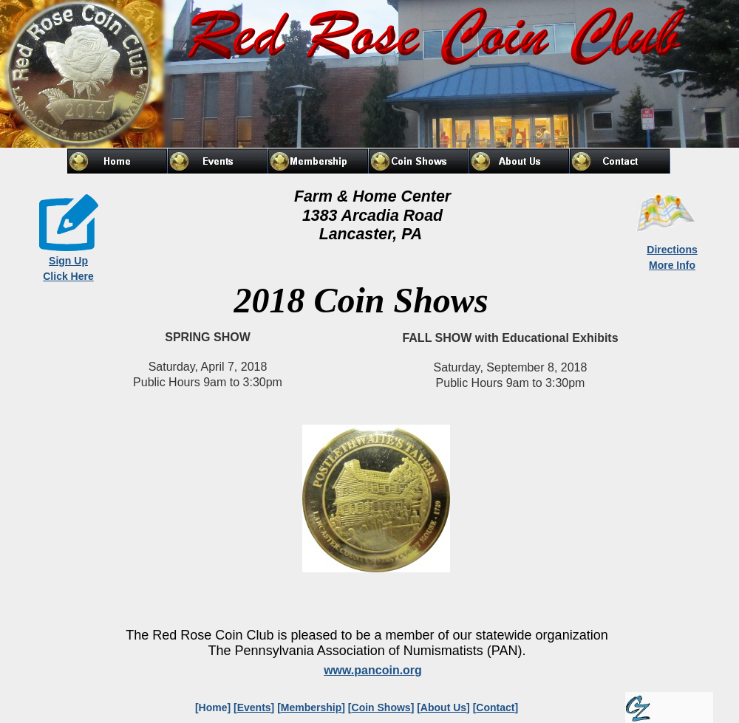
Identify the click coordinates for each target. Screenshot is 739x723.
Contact (495, 707)
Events (254, 707)
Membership (311, 707)
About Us (443, 707)
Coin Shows (381, 707)
